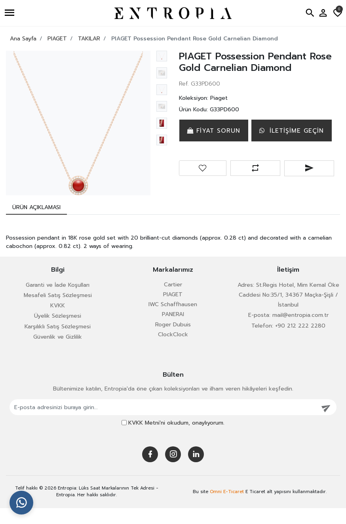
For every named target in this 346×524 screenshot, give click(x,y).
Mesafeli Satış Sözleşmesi (58, 311)
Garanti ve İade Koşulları (57, 301)
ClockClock (173, 350)
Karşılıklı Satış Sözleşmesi (58, 342)
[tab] (36, 223)
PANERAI (173, 330)
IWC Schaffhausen (172, 320)
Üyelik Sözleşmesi (57, 332)
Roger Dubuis (173, 340)
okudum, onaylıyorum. (176, 438)
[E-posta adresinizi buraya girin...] (163, 423)
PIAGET (173, 310)
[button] (10, 13)
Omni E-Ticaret (227, 507)
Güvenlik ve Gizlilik (57, 353)
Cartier (173, 300)
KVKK (57, 321)
